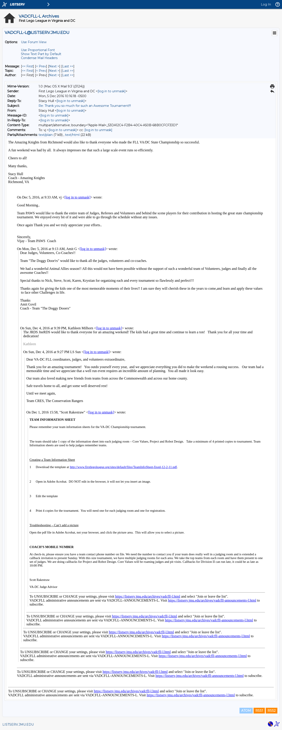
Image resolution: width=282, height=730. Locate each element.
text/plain (46, 135)
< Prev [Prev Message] (41, 66)
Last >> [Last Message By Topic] (67, 71)
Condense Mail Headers (39, 58)
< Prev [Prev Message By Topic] (41, 71)
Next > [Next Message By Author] (54, 75)
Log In (266, 4)
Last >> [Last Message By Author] (67, 75)
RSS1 (259, 711)
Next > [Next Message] (54, 66)
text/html (72, 135)
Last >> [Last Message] (67, 66)
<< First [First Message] (27, 66)
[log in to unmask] (112, 91)
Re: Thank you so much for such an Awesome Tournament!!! (85, 106)
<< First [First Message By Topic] (27, 71)
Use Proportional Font (38, 50)
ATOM (246, 711)
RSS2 (271, 711)
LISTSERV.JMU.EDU (18, 724)
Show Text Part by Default (41, 54)
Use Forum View (33, 42)
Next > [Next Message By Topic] (54, 71)
